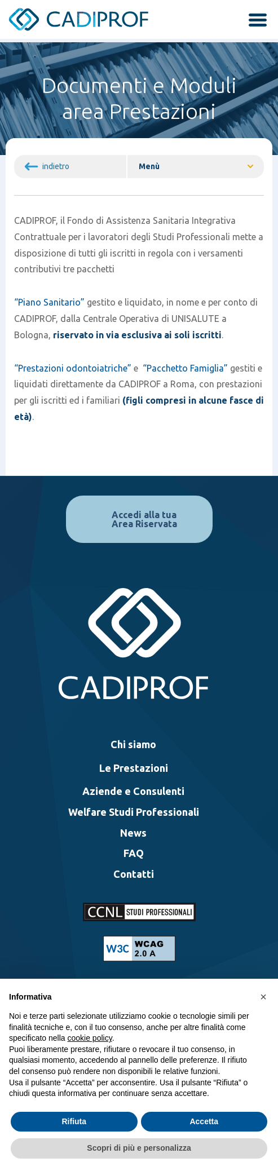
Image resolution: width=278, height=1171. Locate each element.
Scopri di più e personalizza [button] (139, 1147)
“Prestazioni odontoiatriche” (72, 368)
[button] (263, 997)
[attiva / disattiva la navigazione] (254, 21)
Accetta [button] (203, 1121)
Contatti (133, 874)
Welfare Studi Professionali (133, 812)
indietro (55, 166)
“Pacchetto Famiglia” (185, 368)
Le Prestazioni (133, 768)
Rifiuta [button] (73, 1121)
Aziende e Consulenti (133, 791)
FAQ (133, 853)
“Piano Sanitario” (49, 302)
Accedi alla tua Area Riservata (144, 519)
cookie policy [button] (90, 1037)
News (133, 832)
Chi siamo (133, 744)
